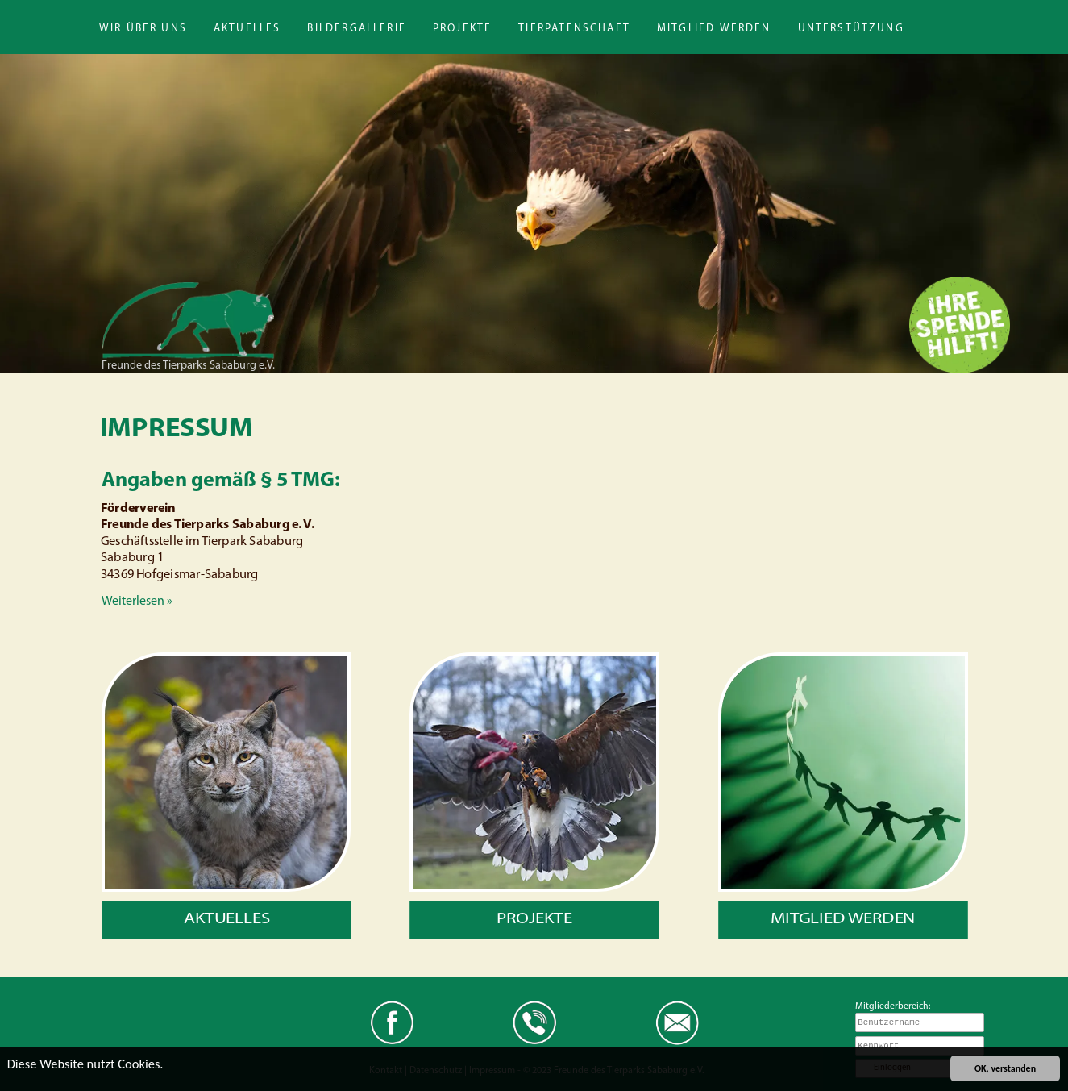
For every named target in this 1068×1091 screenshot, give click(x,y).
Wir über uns (143, 28)
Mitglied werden (714, 28)
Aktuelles (247, 28)
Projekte (462, 28)
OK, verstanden (1005, 1068)
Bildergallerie (356, 28)
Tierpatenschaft (574, 28)
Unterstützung (851, 28)
